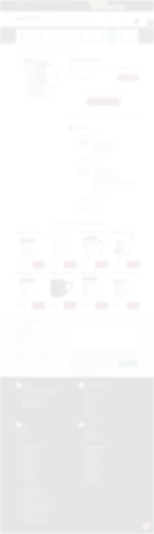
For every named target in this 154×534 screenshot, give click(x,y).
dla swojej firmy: (69, 16)
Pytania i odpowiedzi (94, 436)
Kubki (72, 48)
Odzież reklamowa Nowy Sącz (35, 512)
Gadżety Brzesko (30, 455)
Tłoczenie (89, 410)
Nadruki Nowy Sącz (94, 472)
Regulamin (36, 3)
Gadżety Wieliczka (30, 479)
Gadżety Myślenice (30, 462)
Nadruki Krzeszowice (94, 462)
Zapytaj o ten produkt (103, 90)
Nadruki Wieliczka (93, 482)
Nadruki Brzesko (92, 455)
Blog (19, 8)
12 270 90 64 (100, 3)
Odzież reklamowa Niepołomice (36, 508)
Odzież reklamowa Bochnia (34, 498)
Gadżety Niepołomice (32, 465)
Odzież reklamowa (32, 490)
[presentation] (138, 35)
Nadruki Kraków (92, 459)
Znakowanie (65, 3)
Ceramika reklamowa (40, 48)
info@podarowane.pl (40, 403)
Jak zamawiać (50, 3)
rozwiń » (100, 359)
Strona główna (22, 3)
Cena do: (108, 16)
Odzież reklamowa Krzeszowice (36, 501)
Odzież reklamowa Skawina (34, 515)
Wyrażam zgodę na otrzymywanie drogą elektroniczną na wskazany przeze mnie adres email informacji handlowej (104, 357)
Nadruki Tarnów (92, 479)
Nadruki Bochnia (92, 452)
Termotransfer (91, 417)
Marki (76, 3)
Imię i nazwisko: (24, 328)
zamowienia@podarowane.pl (110, 7)
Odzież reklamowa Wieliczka (35, 522)
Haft (87, 414)
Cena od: (92, 16)
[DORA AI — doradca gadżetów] (146, 526)
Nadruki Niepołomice (94, 469)
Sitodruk (89, 393)
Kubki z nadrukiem (60, 48)
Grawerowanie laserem (95, 397)
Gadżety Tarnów (29, 476)
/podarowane (40, 406)
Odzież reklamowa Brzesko (34, 495)
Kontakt (28, 8)
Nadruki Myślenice (93, 465)
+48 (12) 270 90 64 (36, 400)
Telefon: (20, 342)
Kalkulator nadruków (94, 439)
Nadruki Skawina (92, 476)
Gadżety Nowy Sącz (31, 469)
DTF (87, 390)
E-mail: (19, 349)
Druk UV (89, 407)
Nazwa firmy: (22, 335)
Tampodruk (90, 403)
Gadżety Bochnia (29, 452)
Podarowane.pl (22, 48)
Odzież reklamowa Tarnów (34, 519)
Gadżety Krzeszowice (32, 459)
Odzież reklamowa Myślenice (35, 505)
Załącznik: (21, 356)
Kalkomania (90, 400)
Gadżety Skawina (30, 472)
